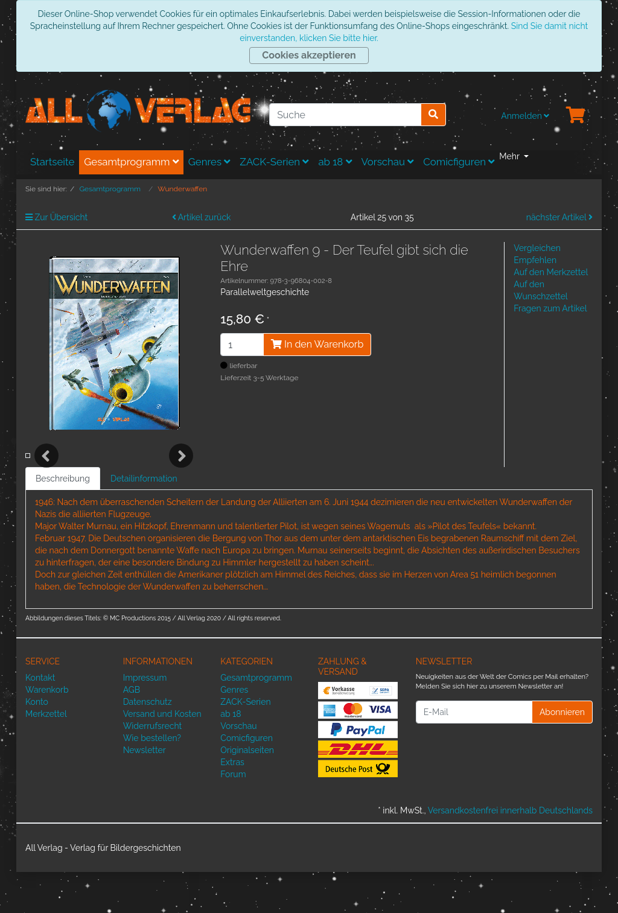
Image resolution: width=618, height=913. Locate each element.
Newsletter (144, 791)
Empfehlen (535, 260)
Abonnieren (562, 752)
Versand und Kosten (162, 755)
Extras (232, 803)
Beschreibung (63, 519)
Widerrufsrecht (152, 767)
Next (181, 476)
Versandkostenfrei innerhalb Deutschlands (510, 851)
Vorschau (388, 162)
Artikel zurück (201, 217)
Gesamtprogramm (131, 162)
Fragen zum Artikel (550, 308)
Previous (46, 476)
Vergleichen (537, 248)
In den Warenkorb (317, 344)
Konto (36, 743)
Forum (233, 815)
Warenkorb (47, 731)
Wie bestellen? (152, 779)
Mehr (510, 156)
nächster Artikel (559, 217)
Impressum (145, 719)
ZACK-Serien (274, 162)
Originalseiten (247, 791)
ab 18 (334, 162)
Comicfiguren (458, 162)
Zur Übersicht (56, 217)
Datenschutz (147, 743)
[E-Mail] (474, 753)
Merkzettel (46, 755)
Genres (209, 162)
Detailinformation (143, 519)
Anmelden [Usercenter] (525, 116)
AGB (131, 731)
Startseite (52, 162)
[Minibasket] (576, 116)
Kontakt (40, 719)
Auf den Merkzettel (551, 272)
